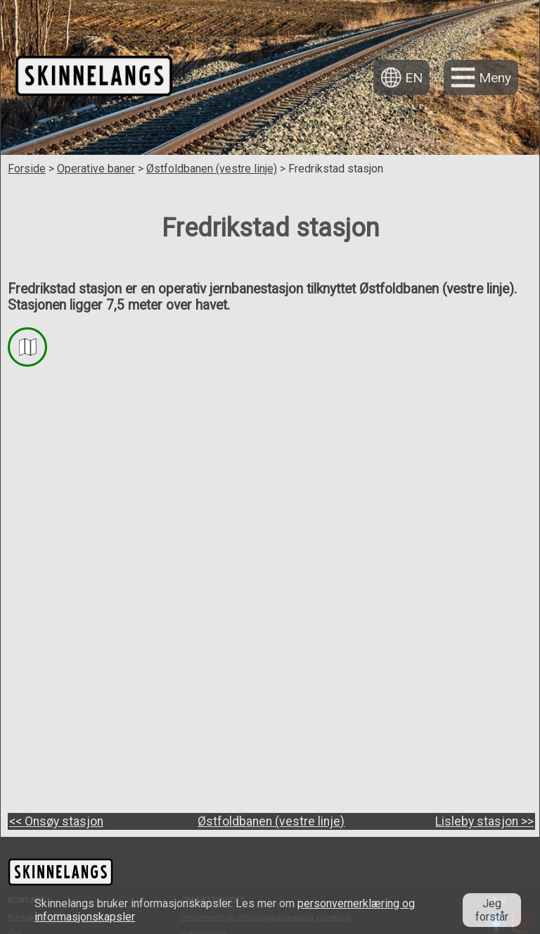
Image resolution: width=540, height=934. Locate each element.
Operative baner (96, 168)
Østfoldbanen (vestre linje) (211, 168)
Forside (27, 168)
